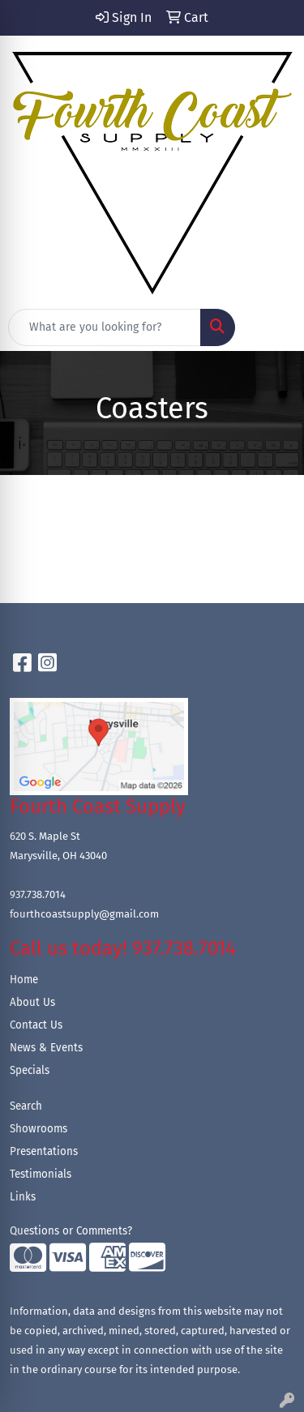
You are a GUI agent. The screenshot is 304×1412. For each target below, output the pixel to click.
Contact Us (36, 1025)
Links (23, 1197)
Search (26, 1106)
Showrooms (38, 1129)
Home (24, 979)
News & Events (46, 1048)
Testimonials (40, 1174)
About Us (32, 1002)
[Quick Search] (104, 327)
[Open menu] (271, 327)
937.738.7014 (38, 894)
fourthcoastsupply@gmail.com (84, 914)
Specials (29, 1070)
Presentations (44, 1151)
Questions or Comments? (71, 1231)
